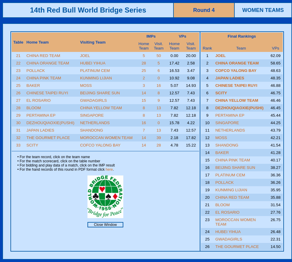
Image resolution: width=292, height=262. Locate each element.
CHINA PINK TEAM (44, 78)
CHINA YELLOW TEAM (101, 108)
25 (144, 70)
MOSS (86, 85)
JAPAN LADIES (40, 130)
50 (158, 55)
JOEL (85, 55)
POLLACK (36, 70)
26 (18, 93)
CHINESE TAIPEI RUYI (47, 93)
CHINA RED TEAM (43, 55)
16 (158, 85)
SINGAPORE (92, 115)
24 (18, 78)
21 (18, 55)
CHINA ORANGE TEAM (48, 63)
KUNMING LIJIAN (96, 78)
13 (158, 108)
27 (18, 100)
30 (18, 123)
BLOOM (34, 108)
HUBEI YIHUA (92, 63)
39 (158, 137)
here (109, 169)
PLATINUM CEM (95, 70)
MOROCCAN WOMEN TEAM (106, 137)
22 (18, 63)
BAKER (33, 85)
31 (18, 130)
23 (18, 70)
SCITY (32, 145)
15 (144, 100)
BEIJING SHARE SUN (100, 93)
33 (18, 145)
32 (18, 137)
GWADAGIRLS (93, 100)
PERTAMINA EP (41, 115)
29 (18, 115)
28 (144, 63)
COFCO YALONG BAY (100, 145)
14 (144, 93)
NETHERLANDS (95, 123)
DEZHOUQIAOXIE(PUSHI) (51, 123)
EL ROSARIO (39, 100)
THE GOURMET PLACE (48, 137)
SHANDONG (91, 130)
